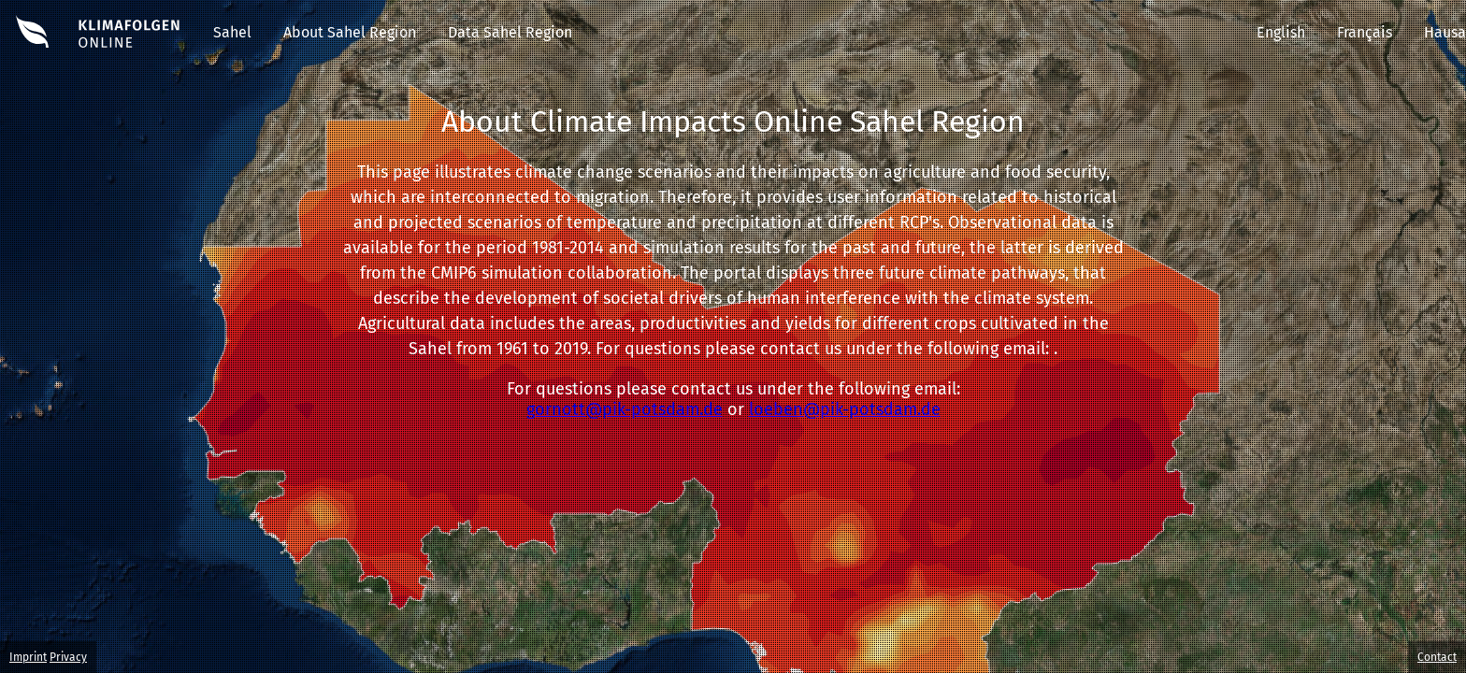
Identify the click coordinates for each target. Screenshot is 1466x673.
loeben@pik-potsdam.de (845, 409)
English (1281, 32)
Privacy (68, 657)
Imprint (28, 657)
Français (1364, 32)
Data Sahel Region (510, 32)
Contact (1437, 657)
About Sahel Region (349, 32)
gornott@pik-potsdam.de (624, 409)
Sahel (232, 32)
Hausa (1445, 32)
